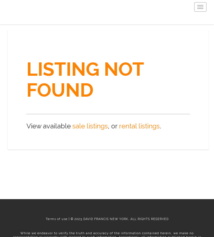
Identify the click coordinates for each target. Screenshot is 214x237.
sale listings (90, 126)
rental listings (139, 126)
